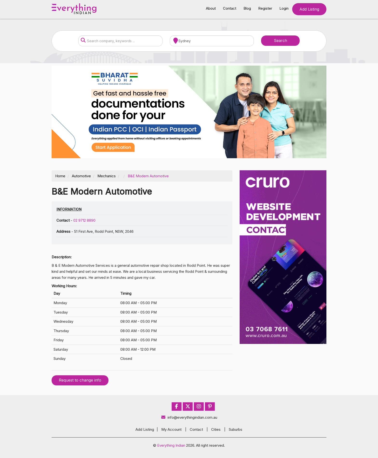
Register (265, 8)
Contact (229, 8)
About (211, 8)
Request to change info (80, 380)
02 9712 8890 (84, 220)
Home (60, 176)
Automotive (81, 176)
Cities (216, 429)
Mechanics (106, 176)
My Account (171, 429)
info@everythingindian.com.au (189, 417)
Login (284, 8)
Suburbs (235, 429)
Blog (247, 8)
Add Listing (309, 9)
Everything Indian (171, 445)
